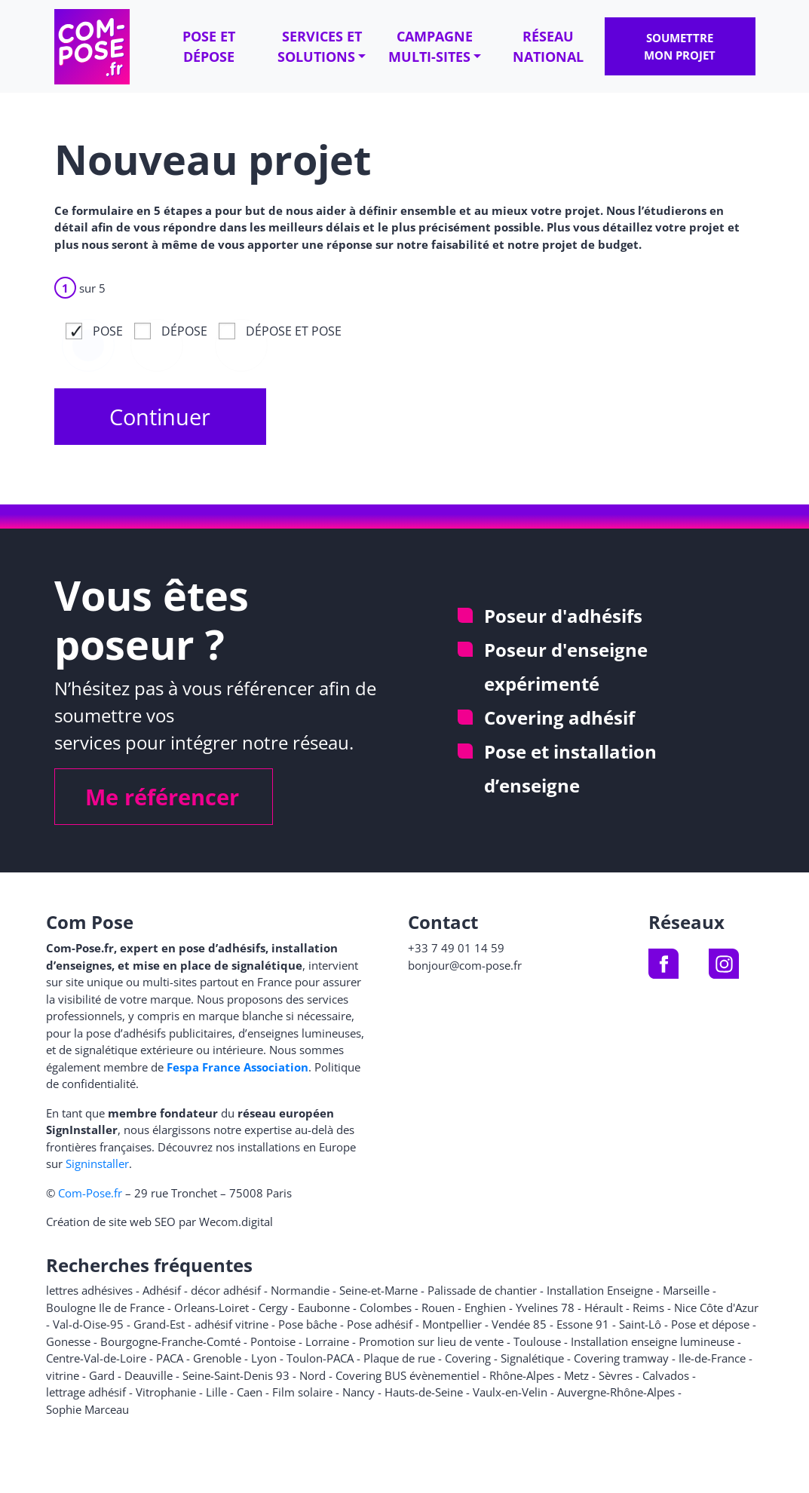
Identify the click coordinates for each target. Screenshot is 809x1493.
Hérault (603, 1307)
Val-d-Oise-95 (88, 1324)
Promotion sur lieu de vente (431, 1341)
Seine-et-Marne (378, 1290)
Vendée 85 (519, 1324)
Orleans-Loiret (211, 1307)
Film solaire (302, 1391)
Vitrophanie (166, 1391)
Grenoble (217, 1358)
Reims (648, 1307)
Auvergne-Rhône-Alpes (616, 1391)
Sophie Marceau (87, 1409)
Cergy (273, 1307)
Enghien (485, 1307)
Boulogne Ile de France (105, 1307)
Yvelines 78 (545, 1307)
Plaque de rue (399, 1358)
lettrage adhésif (86, 1391)
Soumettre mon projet (680, 46)
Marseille (686, 1290)
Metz (576, 1375)
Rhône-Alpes (521, 1375)
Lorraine (327, 1341)
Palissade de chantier (482, 1290)
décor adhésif (226, 1290)
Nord (312, 1375)
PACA (169, 1358)
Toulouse (537, 1341)
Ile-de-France (712, 1358)
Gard (102, 1375)
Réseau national (548, 46)
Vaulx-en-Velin (510, 1391)
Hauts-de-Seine (424, 1391)
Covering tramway (621, 1358)
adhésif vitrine (231, 1324)
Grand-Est (159, 1324)
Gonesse (68, 1341)
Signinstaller (97, 1163)
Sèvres (616, 1375)
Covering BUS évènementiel (408, 1375)
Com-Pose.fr (90, 1192)
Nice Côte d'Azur (716, 1307)
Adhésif (161, 1290)
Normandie (300, 1290)
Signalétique (532, 1358)
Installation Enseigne (600, 1290)
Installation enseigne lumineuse (652, 1341)
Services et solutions (319, 46)
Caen (249, 1391)
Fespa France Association (237, 1067)
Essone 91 (582, 1324)
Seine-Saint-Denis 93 (236, 1375)
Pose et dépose (208, 46)
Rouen (438, 1307)
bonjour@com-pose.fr (465, 965)
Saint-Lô (640, 1324)
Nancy (358, 1391)
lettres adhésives (89, 1290)
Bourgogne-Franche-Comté (170, 1341)
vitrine (62, 1375)
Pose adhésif (379, 1324)
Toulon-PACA (320, 1358)
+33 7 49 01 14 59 (456, 947)
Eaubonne (324, 1307)
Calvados (665, 1375)
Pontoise (273, 1341)
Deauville (148, 1375)
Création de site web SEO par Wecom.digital (159, 1221)
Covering (468, 1358)
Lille (216, 1391)
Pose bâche (307, 1324)
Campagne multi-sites (430, 46)
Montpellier (452, 1324)
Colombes (386, 1307)
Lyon (264, 1358)
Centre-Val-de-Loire (96, 1358)
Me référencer (162, 796)
